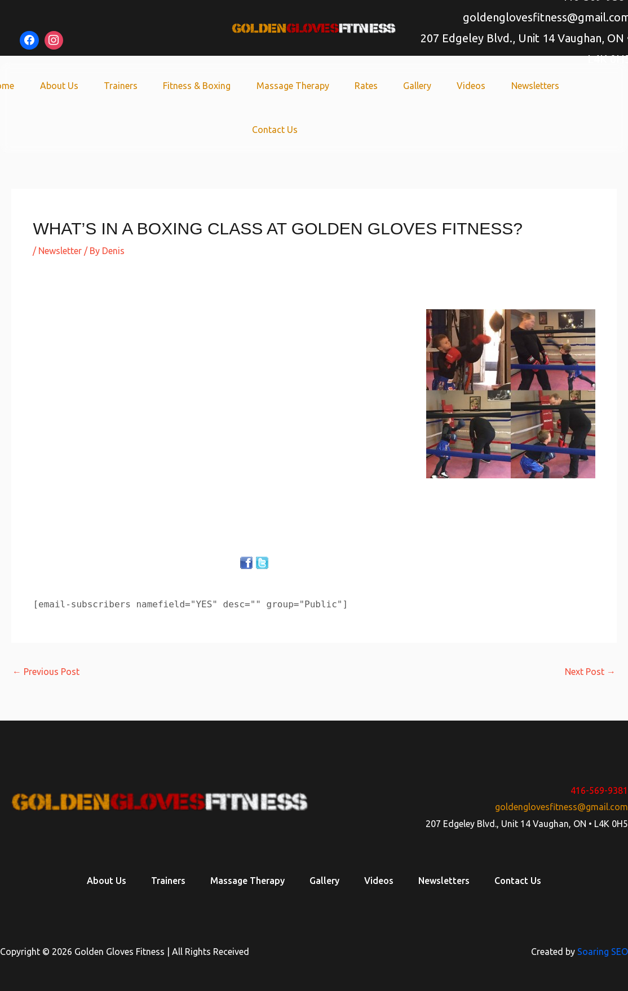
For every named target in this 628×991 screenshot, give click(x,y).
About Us (68, 86)
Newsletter (60, 251)
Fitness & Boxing (200, 86)
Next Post (590, 671)
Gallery (411, 86)
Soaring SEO (602, 951)
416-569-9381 (599, 790)
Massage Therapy (292, 86)
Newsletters (523, 86)
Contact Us (275, 130)
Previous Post (45, 671)
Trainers (127, 86)
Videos (462, 86)
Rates (363, 86)
